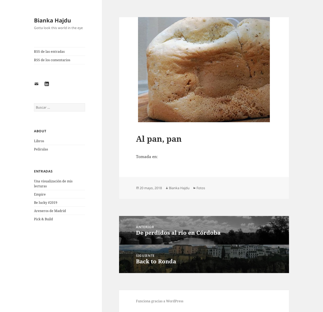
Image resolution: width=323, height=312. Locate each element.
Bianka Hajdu (52, 20)
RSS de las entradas (49, 51)
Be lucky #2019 (45, 202)
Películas (41, 149)
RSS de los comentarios (52, 60)
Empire (40, 194)
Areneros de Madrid (50, 211)
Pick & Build (43, 219)
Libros (39, 141)
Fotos (201, 188)
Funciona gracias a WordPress (159, 301)
